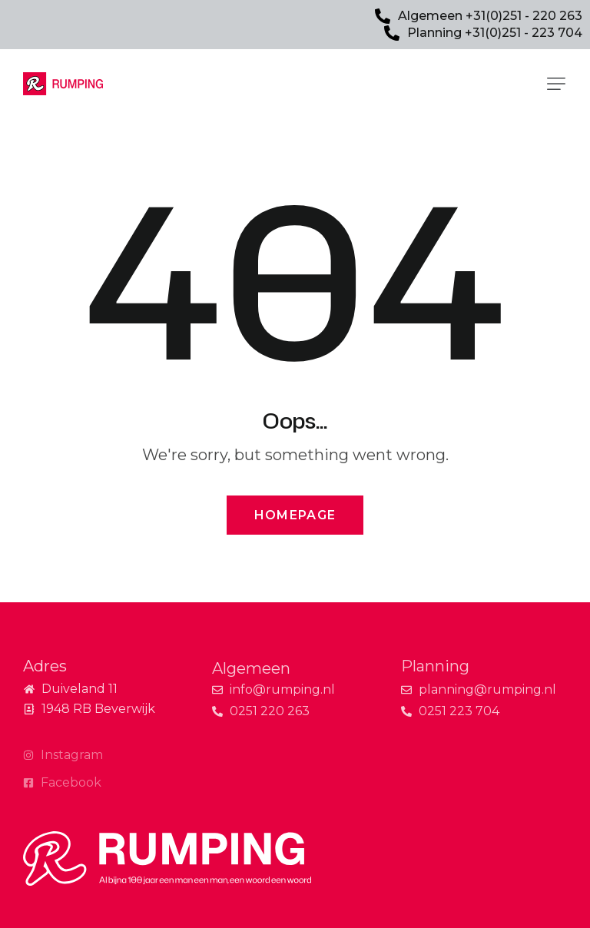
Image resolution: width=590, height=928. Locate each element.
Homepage (295, 515)
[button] (556, 83)
